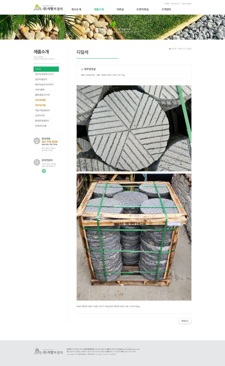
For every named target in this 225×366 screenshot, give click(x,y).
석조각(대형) (40, 100)
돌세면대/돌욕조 (42, 120)
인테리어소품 (40, 125)
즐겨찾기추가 (175, 4)
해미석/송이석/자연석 (44, 84)
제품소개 (99, 9)
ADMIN (113, 354)
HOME (167, 4)
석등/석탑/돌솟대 (42, 110)
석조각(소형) (40, 105)
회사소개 (76, 9)
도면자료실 (142, 9)
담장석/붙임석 (41, 79)
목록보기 (184, 321)
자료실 (120, 9)
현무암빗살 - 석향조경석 (48, 7)
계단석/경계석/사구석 (44, 74)
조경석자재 (39, 115)
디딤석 (38, 69)
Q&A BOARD (186, 4)
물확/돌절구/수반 (42, 94)
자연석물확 (39, 89)
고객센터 (166, 9)
